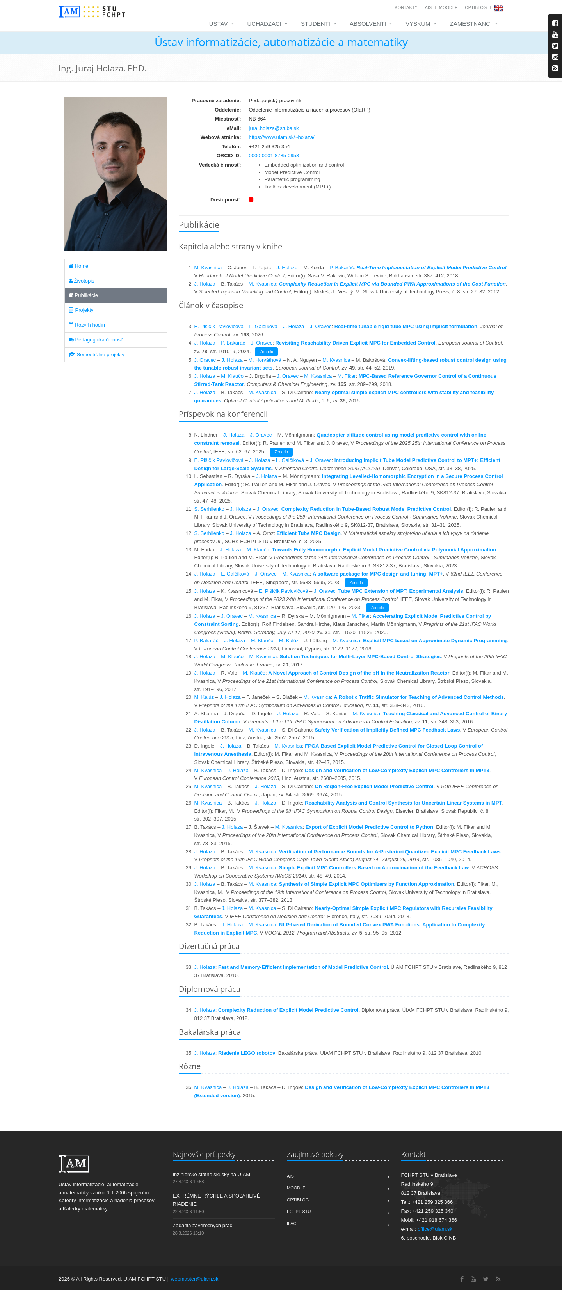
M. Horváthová (264, 360)
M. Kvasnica (208, 267)
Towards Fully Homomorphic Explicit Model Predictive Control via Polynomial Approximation (384, 550)
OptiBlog (476, 7)
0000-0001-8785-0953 (274, 155)
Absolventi (368, 23)
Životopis (81, 281)
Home (78, 266)
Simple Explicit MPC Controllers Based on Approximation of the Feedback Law (374, 868)
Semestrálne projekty (96, 354)
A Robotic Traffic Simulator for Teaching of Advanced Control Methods (419, 697)
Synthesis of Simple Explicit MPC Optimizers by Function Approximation (366, 884)
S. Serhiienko (209, 509)
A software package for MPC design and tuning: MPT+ (378, 574)
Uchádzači (264, 23)
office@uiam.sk (435, 1229)
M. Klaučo (232, 376)
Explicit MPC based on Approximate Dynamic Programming (435, 640)
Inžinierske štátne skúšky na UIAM (212, 1174)
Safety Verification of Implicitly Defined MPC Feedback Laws (387, 730)
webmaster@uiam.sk (195, 1279)
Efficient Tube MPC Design (309, 533)
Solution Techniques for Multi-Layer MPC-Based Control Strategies (360, 656)
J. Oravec (321, 326)
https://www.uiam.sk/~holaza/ (282, 137)
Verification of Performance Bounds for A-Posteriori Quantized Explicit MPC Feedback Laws (390, 852)
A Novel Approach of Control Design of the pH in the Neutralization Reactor (358, 673)
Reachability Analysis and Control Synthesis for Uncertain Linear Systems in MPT (403, 803)
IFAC (291, 1223)
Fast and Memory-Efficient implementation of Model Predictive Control (303, 967)
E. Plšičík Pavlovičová (219, 326)
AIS (428, 7)
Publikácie (83, 295)
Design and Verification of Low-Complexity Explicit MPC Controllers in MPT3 (397, 770)
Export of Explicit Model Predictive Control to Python (369, 827)
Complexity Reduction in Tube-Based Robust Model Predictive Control (366, 509)
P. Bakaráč (341, 267)
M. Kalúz (289, 640)
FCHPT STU (299, 1211)
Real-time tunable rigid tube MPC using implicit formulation (405, 326)
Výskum (417, 23)
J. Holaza (287, 267)
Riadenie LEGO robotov (247, 1053)
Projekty (81, 310)
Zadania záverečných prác (202, 1225)
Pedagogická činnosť (96, 340)
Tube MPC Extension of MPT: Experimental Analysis (400, 591)
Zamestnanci (471, 23)
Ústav (218, 23)
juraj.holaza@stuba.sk (274, 128)
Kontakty (406, 7)
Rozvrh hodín (87, 325)
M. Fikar (347, 376)
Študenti (315, 23)
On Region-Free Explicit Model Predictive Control (374, 786)
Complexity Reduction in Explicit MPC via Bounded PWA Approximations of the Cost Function (392, 284)
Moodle (448, 7)
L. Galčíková (263, 326)
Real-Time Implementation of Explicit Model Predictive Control (432, 267)
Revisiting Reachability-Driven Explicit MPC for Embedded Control (355, 343)
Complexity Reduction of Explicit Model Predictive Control (288, 1010)
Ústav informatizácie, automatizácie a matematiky (281, 41)
